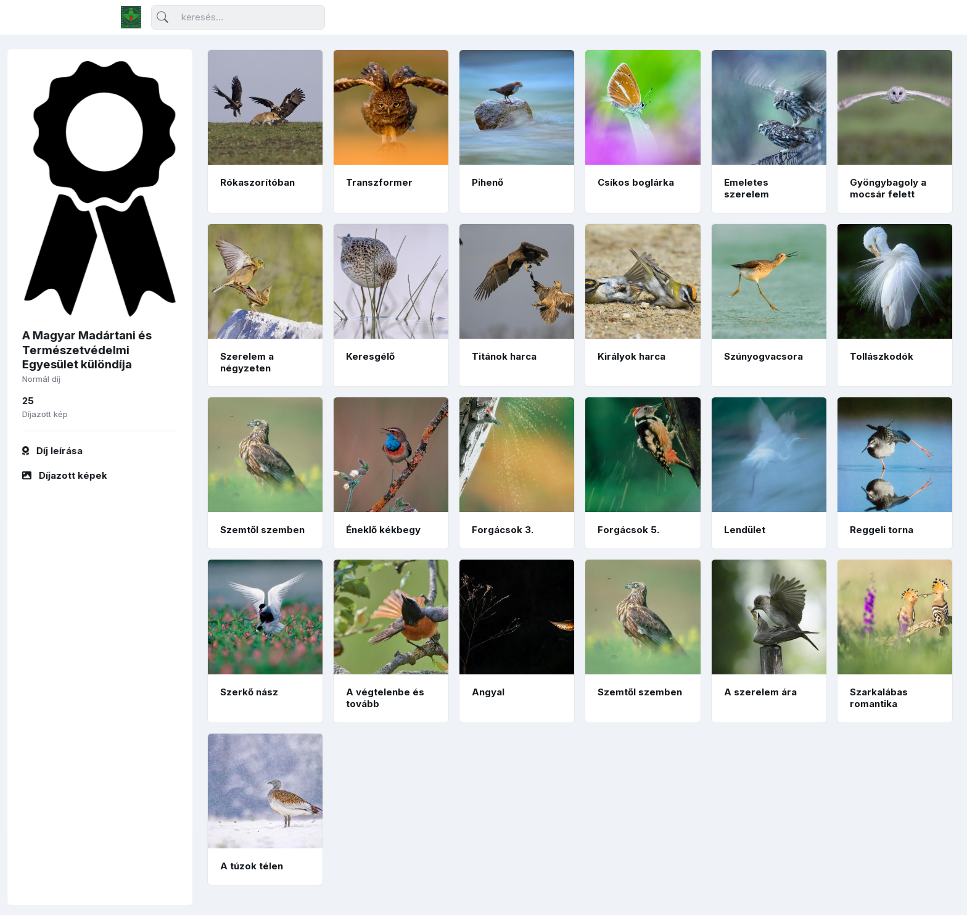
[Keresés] (238, 17)
